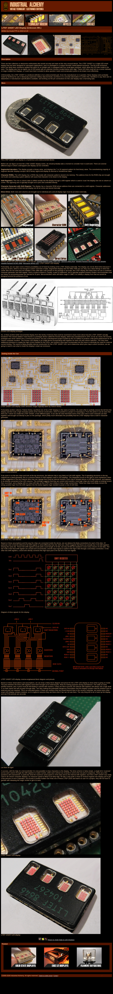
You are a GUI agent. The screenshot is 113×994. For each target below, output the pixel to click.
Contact (56, 975)
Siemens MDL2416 (68, 261)
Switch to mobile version (46, 975)
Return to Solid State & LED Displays (61, 940)
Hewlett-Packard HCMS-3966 (11, 263)
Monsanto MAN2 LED (31, 263)
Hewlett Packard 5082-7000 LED (48, 261)
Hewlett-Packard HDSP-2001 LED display (91, 261)
